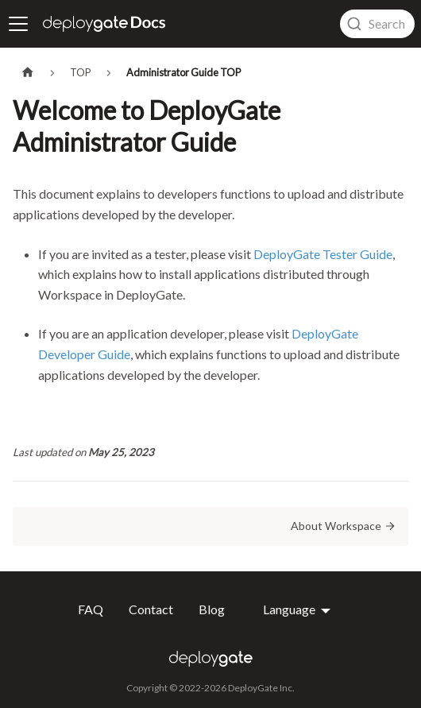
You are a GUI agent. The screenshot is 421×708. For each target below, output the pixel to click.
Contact (151, 609)
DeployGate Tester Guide (322, 253)
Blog (212, 609)
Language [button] (290, 609)
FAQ (90, 609)
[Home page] (28, 72)
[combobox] (377, 24)
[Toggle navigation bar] (18, 24)
